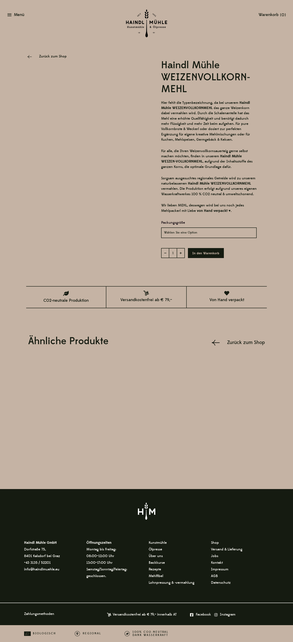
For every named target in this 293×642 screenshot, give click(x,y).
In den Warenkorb (205, 253)
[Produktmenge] (173, 253)
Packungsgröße (173, 222)
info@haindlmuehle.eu (41, 569)
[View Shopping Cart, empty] (272, 14)
